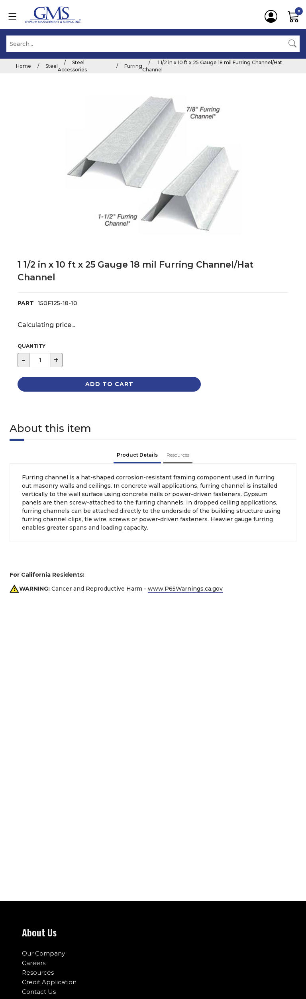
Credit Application (49, 982)
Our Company (43, 953)
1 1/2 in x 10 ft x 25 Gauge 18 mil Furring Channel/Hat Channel (212, 66)
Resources (38, 972)
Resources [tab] (178, 455)
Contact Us (39, 991)
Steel (51, 66)
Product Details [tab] (137, 455)
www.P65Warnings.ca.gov (185, 588)
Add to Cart (109, 384)
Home (23, 66)
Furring (133, 66)
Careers (33, 963)
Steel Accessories (72, 66)
